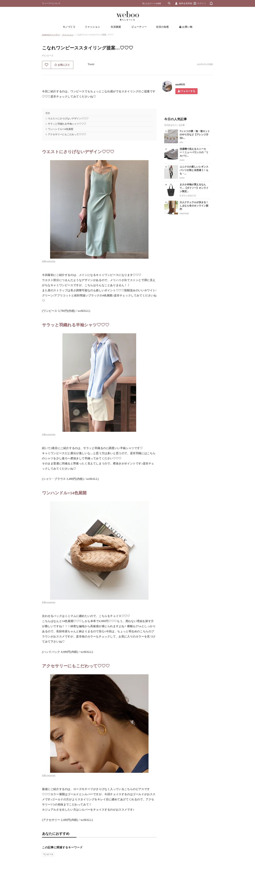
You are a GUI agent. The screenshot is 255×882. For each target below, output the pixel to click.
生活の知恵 (162, 27)
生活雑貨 (116, 27)
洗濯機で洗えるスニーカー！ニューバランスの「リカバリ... (194, 152)
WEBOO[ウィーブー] (51, 35)
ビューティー (139, 27)
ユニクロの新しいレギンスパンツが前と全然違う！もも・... (194, 170)
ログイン (201, 3)
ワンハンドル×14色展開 (60, 129)
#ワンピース (47, 55)
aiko (181, 142)
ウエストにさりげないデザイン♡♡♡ (68, 118)
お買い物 (186, 27)
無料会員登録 (185, 3)
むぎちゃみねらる (188, 195)
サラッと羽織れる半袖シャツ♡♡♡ (67, 124)
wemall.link (50, 261)
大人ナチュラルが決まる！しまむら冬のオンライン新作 (194, 205)
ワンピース (48, 854)
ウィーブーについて (51, 3)
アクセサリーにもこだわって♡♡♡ (67, 134)
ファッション (92, 27)
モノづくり (69, 27)
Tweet (91, 64)
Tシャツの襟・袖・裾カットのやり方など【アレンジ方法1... (195, 134)
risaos (182, 160)
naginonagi (184, 213)
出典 (44, 261)
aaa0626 (180, 84)
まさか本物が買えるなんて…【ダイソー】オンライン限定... (194, 188)
